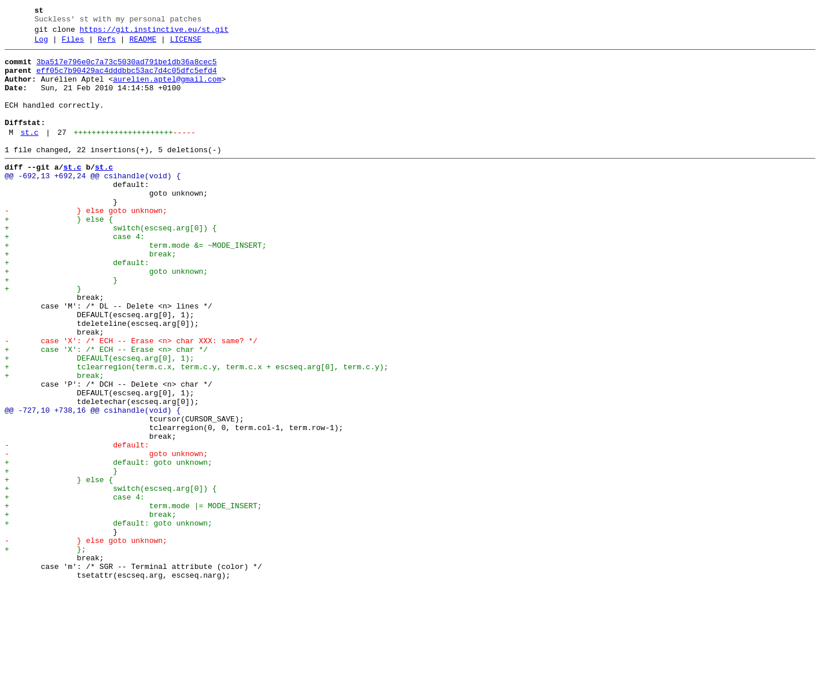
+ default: (77, 306)
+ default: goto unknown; (108, 546)
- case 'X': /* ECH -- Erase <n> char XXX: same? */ (131, 400)
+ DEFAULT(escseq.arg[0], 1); (99, 421)
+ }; (45, 650)
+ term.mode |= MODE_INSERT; (133, 598)
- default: (77, 525)
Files (72, 44)
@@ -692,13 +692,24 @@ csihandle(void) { (93, 202)
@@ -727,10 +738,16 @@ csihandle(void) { (93, 483)
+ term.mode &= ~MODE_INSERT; (135, 285)
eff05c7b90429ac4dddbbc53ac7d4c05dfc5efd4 (126, 79)
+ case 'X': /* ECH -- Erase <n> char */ (106, 410)
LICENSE (186, 44)
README (142, 44)
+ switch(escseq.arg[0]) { (111, 264)
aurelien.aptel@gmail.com (167, 90)
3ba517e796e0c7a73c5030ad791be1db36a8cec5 (126, 69)
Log (41, 44)
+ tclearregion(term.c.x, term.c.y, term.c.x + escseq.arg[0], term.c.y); (196, 431)
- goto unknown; (106, 535)
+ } (61, 327)
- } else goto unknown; (86, 243)
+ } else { (59, 254)
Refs (107, 44)
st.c (29, 153)
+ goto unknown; (106, 316)
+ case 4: (75, 275)
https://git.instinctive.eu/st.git (154, 33)
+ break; (90, 296)
